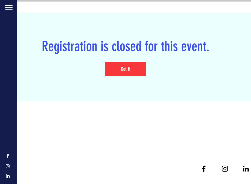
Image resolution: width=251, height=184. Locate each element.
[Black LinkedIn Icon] (246, 169)
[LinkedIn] (7, 176)
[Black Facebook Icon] (204, 169)
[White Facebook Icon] (7, 155)
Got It (125, 69)
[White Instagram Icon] (7, 166)
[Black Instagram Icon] (225, 169)
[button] (9, 7)
